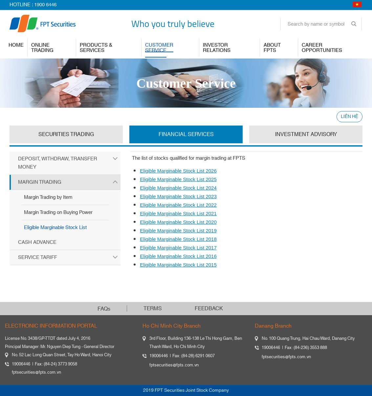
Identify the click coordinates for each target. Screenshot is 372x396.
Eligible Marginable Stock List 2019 (178, 230)
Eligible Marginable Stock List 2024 (178, 188)
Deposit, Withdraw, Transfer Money (57, 163)
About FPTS (272, 48)
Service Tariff (37, 257)
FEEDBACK (209, 309)
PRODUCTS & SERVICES (96, 48)
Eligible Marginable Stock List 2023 (178, 196)
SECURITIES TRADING (66, 134)
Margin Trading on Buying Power (58, 212)
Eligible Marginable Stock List (55, 227)
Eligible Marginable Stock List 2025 (178, 179)
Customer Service (159, 48)
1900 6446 (45, 4)
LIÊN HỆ (349, 116)
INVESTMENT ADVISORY (306, 134)
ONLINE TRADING (42, 48)
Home (16, 45)
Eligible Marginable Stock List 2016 (178, 256)
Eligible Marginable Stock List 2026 (178, 171)
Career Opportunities (322, 48)
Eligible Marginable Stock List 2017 (178, 247)
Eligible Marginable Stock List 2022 (178, 205)
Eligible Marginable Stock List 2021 (178, 213)
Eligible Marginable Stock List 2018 (178, 239)
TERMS (152, 309)
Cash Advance (37, 242)
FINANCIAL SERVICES (186, 134)
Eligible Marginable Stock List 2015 (178, 265)
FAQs (104, 309)
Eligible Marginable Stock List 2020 (178, 222)
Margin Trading (39, 182)
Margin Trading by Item (48, 197)
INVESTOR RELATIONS (216, 48)
